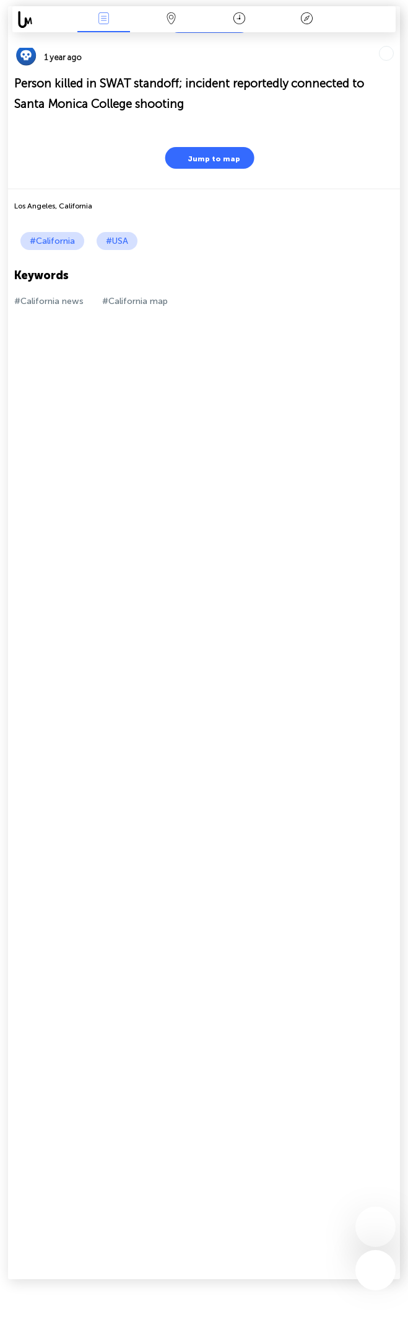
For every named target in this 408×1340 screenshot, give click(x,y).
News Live (103, 19)
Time (239, 19)
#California (52, 241)
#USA (117, 241)
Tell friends (395, 40)
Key (307, 19)
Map (171, 19)
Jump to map (206, 158)
